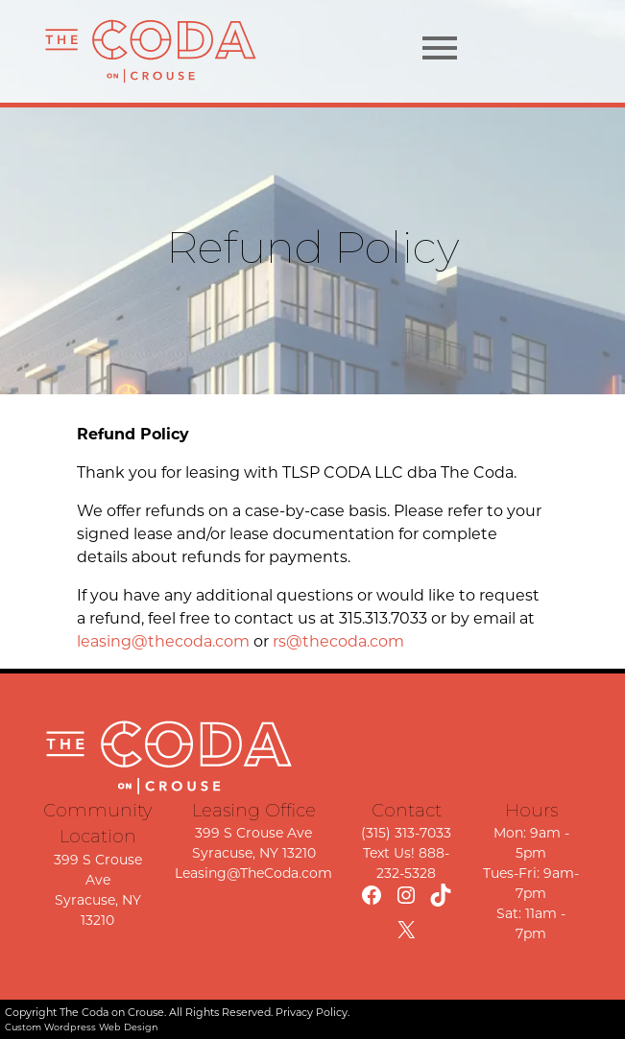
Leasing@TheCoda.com (253, 873)
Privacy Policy (312, 1012)
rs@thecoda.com (338, 641)
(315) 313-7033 (406, 832)
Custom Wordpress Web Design (81, 1027)
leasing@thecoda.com (163, 641)
